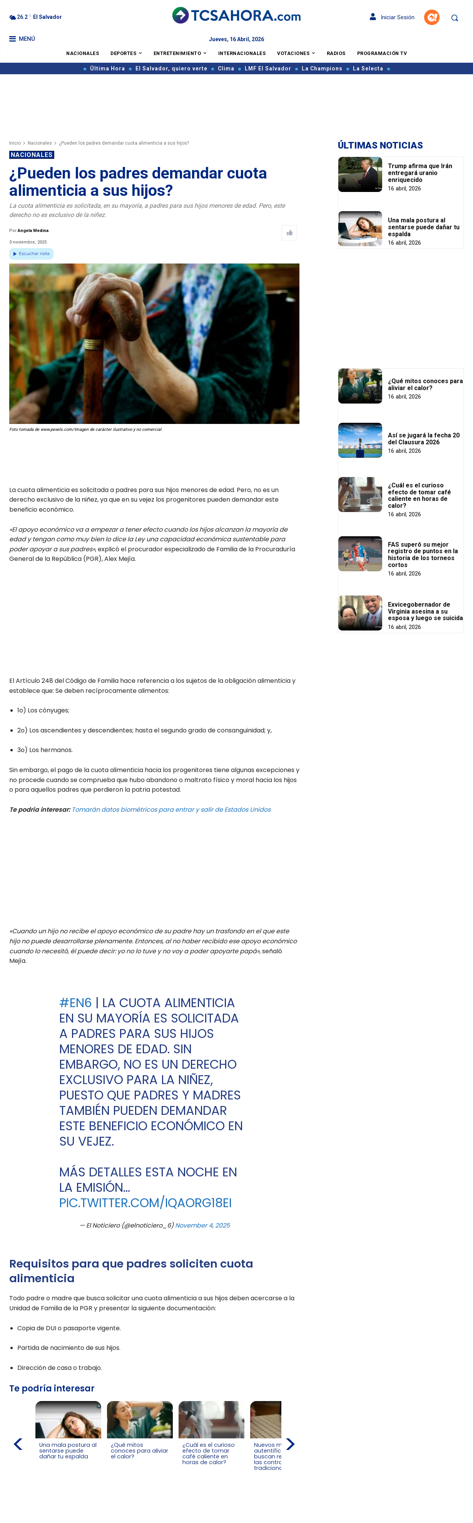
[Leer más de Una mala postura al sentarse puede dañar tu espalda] (43, 1464)
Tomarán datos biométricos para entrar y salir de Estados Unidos (171, 809)
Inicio (15, 143)
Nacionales (40, 143)
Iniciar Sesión (392, 17)
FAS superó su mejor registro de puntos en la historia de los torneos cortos (423, 555)
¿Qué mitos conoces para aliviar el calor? (425, 384)
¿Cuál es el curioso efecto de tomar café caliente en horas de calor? (419, 495)
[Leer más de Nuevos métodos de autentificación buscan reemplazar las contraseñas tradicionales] (258, 1475)
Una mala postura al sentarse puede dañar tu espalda (424, 227)
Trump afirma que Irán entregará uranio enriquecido (420, 172)
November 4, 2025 (202, 1225)
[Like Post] (289, 232)
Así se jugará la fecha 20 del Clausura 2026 (424, 439)
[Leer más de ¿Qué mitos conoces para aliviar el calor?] (115, 1464)
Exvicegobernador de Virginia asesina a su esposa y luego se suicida (425, 611)
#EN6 (75, 1002)
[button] (454, 17)
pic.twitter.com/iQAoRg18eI (145, 1202)
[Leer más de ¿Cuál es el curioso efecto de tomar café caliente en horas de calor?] (187, 1470)
